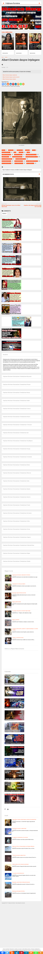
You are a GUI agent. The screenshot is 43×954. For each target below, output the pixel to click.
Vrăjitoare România (12, 3)
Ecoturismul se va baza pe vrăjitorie (18, 583)
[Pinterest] (13, 84)
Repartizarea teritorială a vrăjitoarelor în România (21, 574)
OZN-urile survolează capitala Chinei (19, 855)
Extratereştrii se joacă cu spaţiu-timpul (19, 828)
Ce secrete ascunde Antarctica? (18, 873)
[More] (23, 84)
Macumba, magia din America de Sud (19, 592)
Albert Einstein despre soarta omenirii (11, 77)
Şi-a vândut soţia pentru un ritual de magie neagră (21, 610)
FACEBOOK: (4, 213)
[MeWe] (16, 84)
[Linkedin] (10, 84)
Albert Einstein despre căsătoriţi (10, 75)
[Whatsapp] (21, 84)
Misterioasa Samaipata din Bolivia (18, 891)
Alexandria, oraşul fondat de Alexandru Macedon (21, 882)
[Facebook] (3, 84)
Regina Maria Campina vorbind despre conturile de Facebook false (24, 819)
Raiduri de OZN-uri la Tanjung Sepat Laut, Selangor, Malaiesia (23, 846)
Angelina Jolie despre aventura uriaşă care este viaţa (32, 206)
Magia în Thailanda (15, 619)
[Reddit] (8, 84)
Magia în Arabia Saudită (16, 601)
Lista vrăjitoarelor (7, 32)
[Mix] (18, 84)
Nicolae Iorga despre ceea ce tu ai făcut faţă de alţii (11, 206)
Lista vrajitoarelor (7, 43)
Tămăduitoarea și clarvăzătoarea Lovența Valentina (7, 47)
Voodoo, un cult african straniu (17, 637)
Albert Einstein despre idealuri (9, 79)
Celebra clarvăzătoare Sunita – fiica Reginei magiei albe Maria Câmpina (35, 46)
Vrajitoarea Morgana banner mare (19, 24)
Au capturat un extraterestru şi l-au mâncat (20, 837)
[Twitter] (5, 84)
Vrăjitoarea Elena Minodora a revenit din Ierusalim (21, 47)
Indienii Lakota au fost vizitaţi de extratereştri (20, 864)
